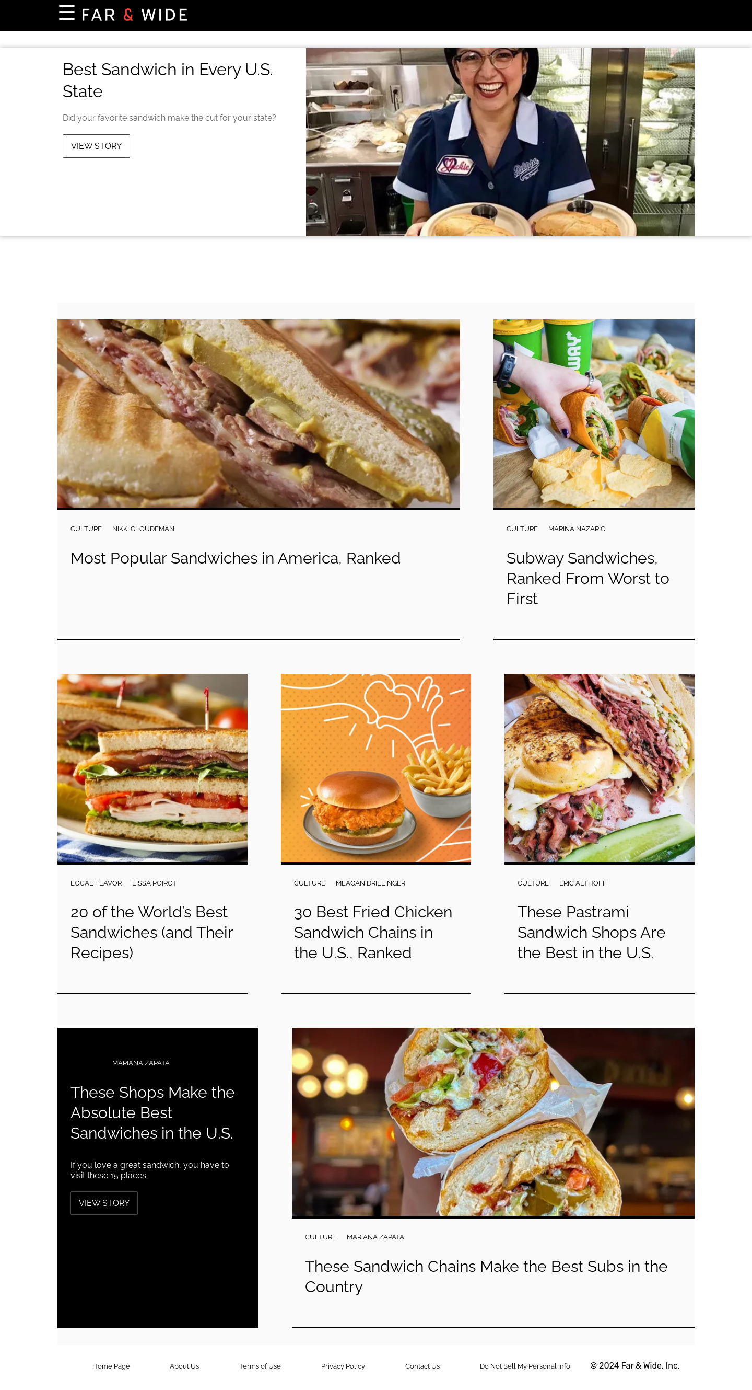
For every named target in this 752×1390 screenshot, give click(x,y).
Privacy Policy (343, 1366)
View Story (96, 146)
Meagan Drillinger (370, 883)
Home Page (111, 1366)
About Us (184, 1366)
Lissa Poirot (154, 883)
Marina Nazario (577, 529)
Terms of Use (260, 1366)
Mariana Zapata (141, 1063)
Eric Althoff (583, 883)
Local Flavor (96, 883)
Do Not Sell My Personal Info (525, 1366)
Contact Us (422, 1366)
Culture (86, 529)
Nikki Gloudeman (143, 529)
